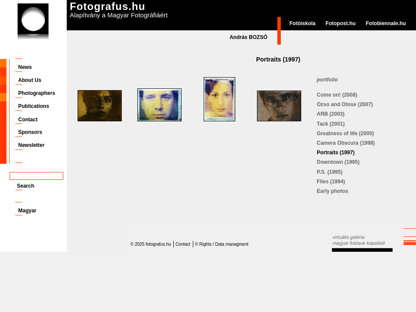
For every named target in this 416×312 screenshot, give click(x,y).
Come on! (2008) (337, 95)
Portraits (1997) (335, 153)
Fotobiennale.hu (386, 23)
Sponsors (30, 132)
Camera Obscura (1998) (346, 143)
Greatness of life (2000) (345, 133)
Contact (28, 120)
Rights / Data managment (223, 244)
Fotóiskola (302, 23)
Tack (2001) (330, 124)
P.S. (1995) (329, 172)
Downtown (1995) (338, 162)
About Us (29, 80)
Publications (33, 106)
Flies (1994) (331, 182)
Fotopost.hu (340, 23)
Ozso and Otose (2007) (345, 104)
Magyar (27, 211)
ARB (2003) (330, 114)
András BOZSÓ (248, 37)
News (25, 67)
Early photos (332, 191)
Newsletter (31, 145)
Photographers (36, 93)
